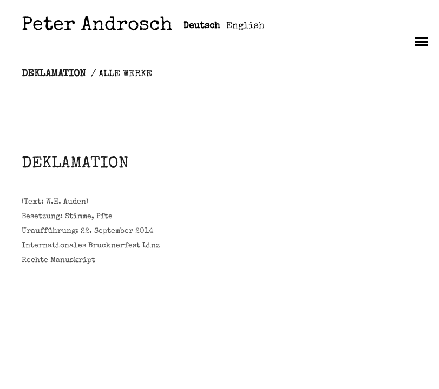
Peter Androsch (97, 26)
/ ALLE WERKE (121, 74)
